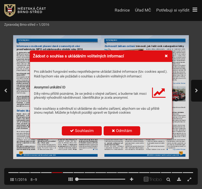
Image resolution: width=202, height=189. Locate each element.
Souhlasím (82, 130)
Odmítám (122, 130)
